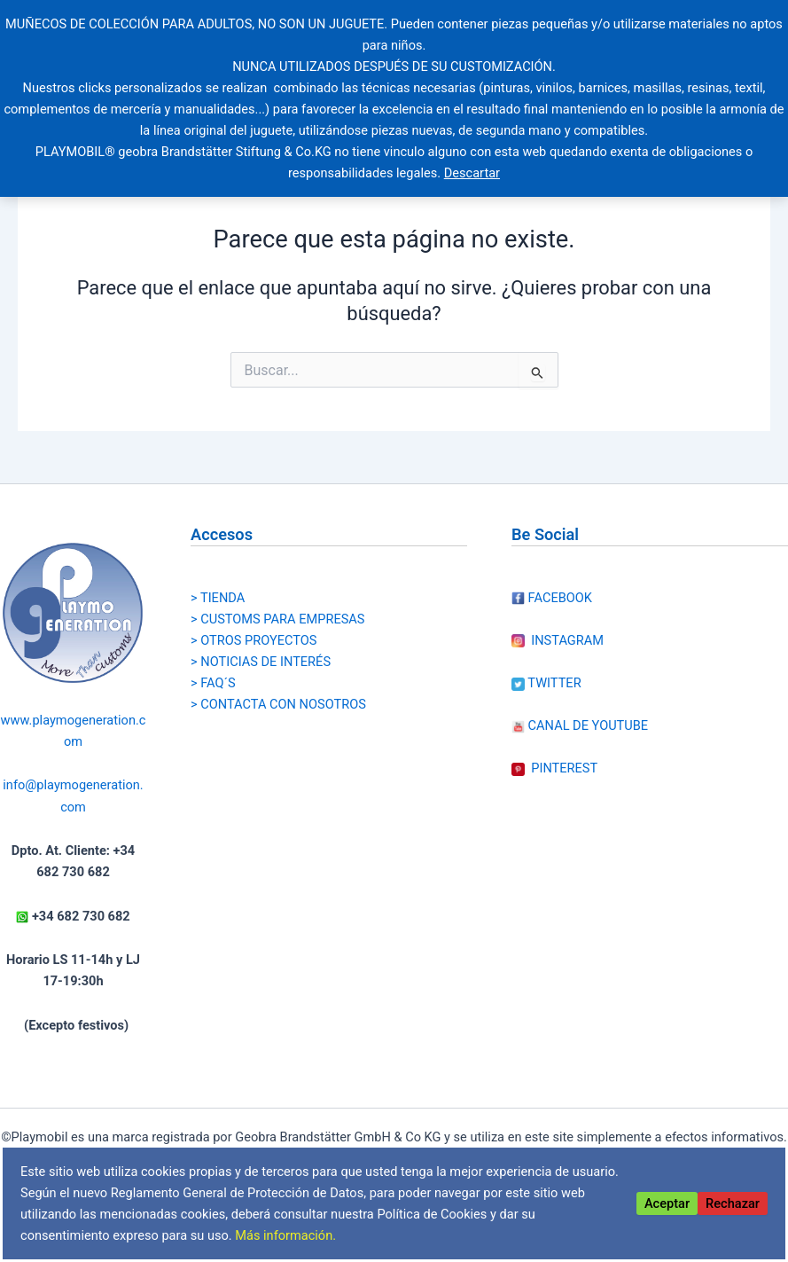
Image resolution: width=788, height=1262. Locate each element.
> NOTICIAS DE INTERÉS (261, 662)
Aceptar (667, 1203)
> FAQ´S (213, 683)
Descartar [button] (472, 173)
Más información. (285, 1235)
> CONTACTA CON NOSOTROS (278, 704)
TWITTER (546, 683)
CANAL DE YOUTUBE (579, 725)
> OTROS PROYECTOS (253, 640)
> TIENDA (218, 598)
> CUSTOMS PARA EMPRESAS (278, 619)
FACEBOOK (551, 598)
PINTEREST (554, 768)
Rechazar (733, 1203)
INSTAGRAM (557, 640)
